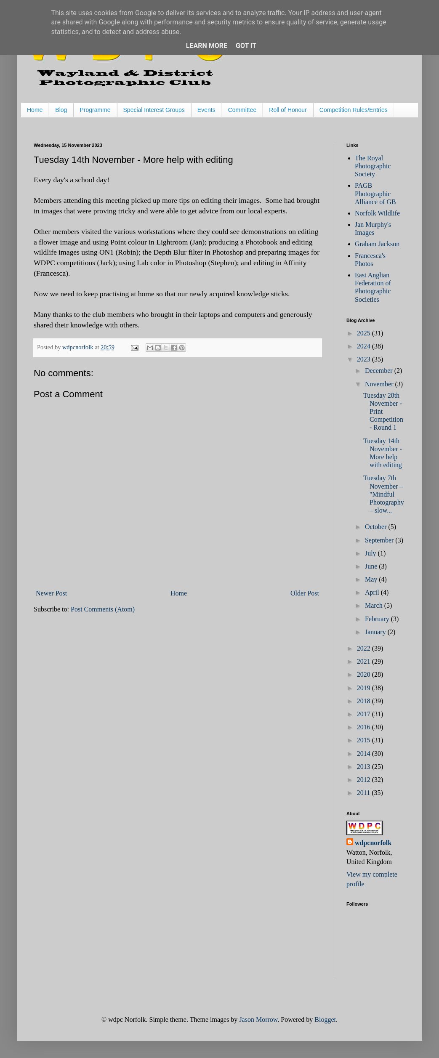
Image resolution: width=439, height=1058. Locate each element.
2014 (364, 753)
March (374, 605)
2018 (364, 700)
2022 (364, 648)
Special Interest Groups (154, 109)
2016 (364, 727)
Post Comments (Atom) (103, 609)
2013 (364, 766)
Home (35, 109)
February (378, 618)
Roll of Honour (288, 109)
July (371, 553)
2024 (364, 346)
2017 (364, 714)
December (379, 370)
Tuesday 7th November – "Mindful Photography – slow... (383, 494)
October (376, 526)
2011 (364, 792)
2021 (364, 661)
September (380, 540)
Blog (61, 109)
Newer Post (51, 593)
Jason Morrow (258, 1019)
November (380, 384)
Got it (246, 46)
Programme (95, 109)
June (372, 566)
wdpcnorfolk (373, 842)
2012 (364, 779)
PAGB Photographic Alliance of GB (375, 193)
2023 (364, 359)
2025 (364, 333)
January (376, 631)
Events (206, 109)
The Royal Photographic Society (373, 166)
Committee (242, 109)
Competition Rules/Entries (353, 109)
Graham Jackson (377, 243)
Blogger (325, 1019)
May (372, 579)
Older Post (304, 593)
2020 (364, 674)
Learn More (206, 46)
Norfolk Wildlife (377, 213)
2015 (364, 740)
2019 (364, 687)
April (373, 592)
